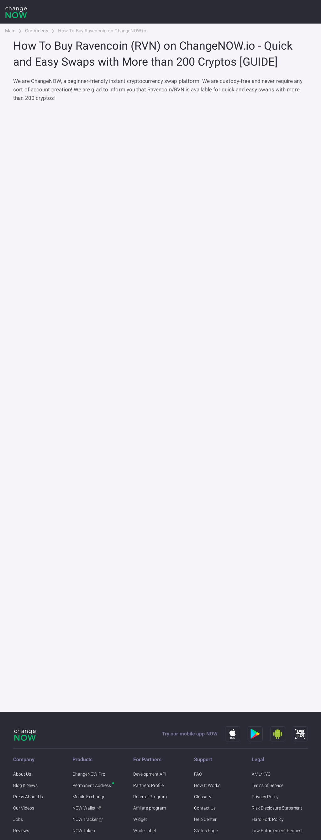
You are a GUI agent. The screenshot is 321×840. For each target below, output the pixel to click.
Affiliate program (149, 807)
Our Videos (36, 31)
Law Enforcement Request (277, 830)
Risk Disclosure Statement (277, 807)
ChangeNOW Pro (88, 774)
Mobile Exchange (88, 796)
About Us (22, 774)
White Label (144, 830)
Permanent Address (91, 785)
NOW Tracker (87, 819)
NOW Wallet (86, 807)
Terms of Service (267, 785)
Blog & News (25, 785)
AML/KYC (261, 774)
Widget (140, 819)
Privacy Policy (265, 796)
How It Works (207, 785)
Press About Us (28, 796)
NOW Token (83, 830)
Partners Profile (148, 785)
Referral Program (150, 796)
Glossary (202, 796)
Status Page (206, 830)
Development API (149, 774)
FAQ (198, 774)
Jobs (18, 819)
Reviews (21, 830)
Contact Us (205, 807)
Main (10, 31)
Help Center (205, 819)
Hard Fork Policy (268, 819)
